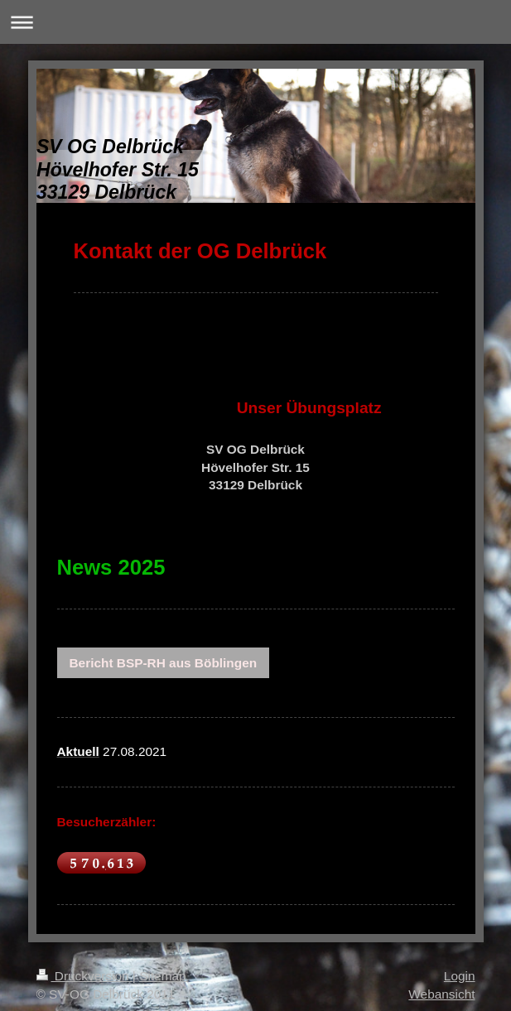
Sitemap (162, 976)
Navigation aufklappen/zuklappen (255, 22)
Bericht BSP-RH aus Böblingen (164, 663)
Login (459, 976)
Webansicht (441, 994)
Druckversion (84, 976)
